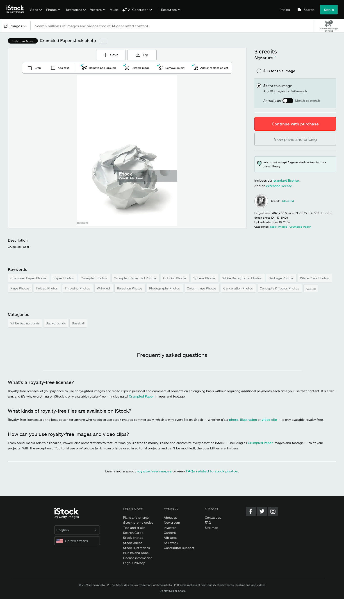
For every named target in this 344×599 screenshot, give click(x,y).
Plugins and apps (135, 553)
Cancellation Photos (238, 288)
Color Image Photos (202, 288)
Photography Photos (165, 288)
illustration (248, 419)
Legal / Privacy (134, 563)
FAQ (208, 522)
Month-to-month (307, 100)
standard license (286, 180)
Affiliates (170, 537)
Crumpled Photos (94, 278)
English (77, 530)
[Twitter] (262, 511)
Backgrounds (56, 323)
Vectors (96, 10)
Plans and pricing (136, 517)
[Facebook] (251, 511)
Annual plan (272, 100)
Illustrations (73, 10)
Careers (170, 532)
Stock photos (133, 537)
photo (233, 419)
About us (170, 517)
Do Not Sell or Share (172, 590)
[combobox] (15, 25)
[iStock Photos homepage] (16, 9)
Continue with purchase (295, 123)
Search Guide (133, 532)
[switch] (287, 100)
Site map (211, 528)
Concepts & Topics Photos (280, 288)
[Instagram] (273, 511)
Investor (170, 528)
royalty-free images (154, 471)
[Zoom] (127, 150)
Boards (308, 10)
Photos (51, 10)
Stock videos (132, 543)
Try (142, 55)
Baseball (78, 323)
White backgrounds (25, 323)
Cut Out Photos (175, 278)
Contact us (213, 517)
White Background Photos (242, 278)
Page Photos (20, 288)
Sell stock (171, 543)
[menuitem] (35, 13)
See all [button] (311, 289)
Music (114, 10)
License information (137, 558)
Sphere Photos (204, 278)
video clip (269, 419)
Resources (169, 10)
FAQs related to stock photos (212, 471)
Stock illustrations (136, 548)
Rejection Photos (130, 288)
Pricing (285, 10)
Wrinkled (104, 288)
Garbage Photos (281, 278)
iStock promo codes (138, 522)
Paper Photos (64, 278)
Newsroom (172, 522)
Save (112, 53)
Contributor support (179, 548)
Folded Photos (47, 288)
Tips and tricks (134, 528)
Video (34, 10)
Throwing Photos (78, 288)
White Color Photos (315, 278)
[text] (172, 26)
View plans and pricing (295, 139)
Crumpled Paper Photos (28, 278)
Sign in (329, 10)
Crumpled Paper (141, 396)
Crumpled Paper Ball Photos (135, 278)
